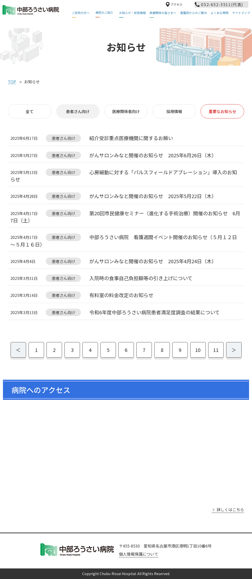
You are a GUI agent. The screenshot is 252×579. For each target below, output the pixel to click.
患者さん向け (78, 111)
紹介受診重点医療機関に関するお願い (131, 138)
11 (216, 349)
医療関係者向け (126, 111)
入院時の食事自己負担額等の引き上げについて (140, 278)
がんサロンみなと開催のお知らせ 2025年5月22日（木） (153, 196)
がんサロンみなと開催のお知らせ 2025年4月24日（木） (153, 261)
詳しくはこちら (230, 509)
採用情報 (174, 111)
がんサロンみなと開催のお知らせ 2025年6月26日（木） (153, 155)
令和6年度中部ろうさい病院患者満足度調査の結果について (154, 312)
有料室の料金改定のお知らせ (121, 295)
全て (29, 111)
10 (198, 349)
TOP (12, 82)
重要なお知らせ (222, 111)
